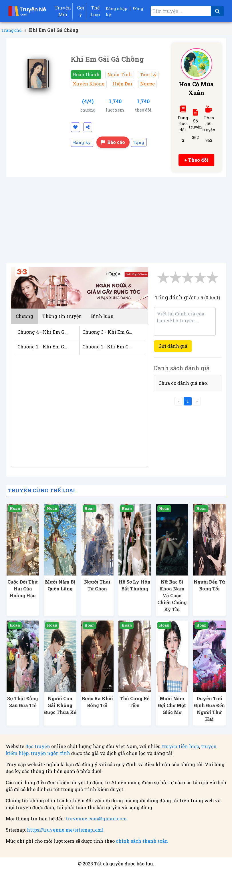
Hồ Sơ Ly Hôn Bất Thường (134, 585)
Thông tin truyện (62, 316)
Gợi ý (80, 11)
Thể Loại (95, 11)
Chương (24, 316)
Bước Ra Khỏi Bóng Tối (97, 701)
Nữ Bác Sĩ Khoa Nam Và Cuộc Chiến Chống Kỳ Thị (172, 595)
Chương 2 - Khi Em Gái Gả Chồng (42, 347)
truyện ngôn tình (50, 753)
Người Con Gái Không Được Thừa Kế (60, 705)
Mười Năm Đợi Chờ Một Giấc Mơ (172, 705)
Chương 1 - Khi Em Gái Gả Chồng (107, 347)
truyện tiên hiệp (180, 746)
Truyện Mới (63, 11)
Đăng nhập (116, 8)
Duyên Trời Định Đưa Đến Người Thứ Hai (209, 708)
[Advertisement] (116, 220)
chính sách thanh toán (142, 841)
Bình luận (102, 316)
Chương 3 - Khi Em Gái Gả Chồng (107, 332)
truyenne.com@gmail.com (96, 819)
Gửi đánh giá (172, 346)
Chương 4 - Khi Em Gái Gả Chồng (42, 332)
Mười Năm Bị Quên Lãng (60, 585)
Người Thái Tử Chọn (97, 585)
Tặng (138, 142)
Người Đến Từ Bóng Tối (209, 585)
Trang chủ (11, 30)
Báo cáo (113, 142)
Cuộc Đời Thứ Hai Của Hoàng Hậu (22, 588)
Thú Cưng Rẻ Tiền (134, 701)
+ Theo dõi (196, 160)
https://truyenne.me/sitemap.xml (65, 830)
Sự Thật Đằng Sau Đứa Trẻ (22, 701)
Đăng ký (82, 142)
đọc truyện (37, 746)
